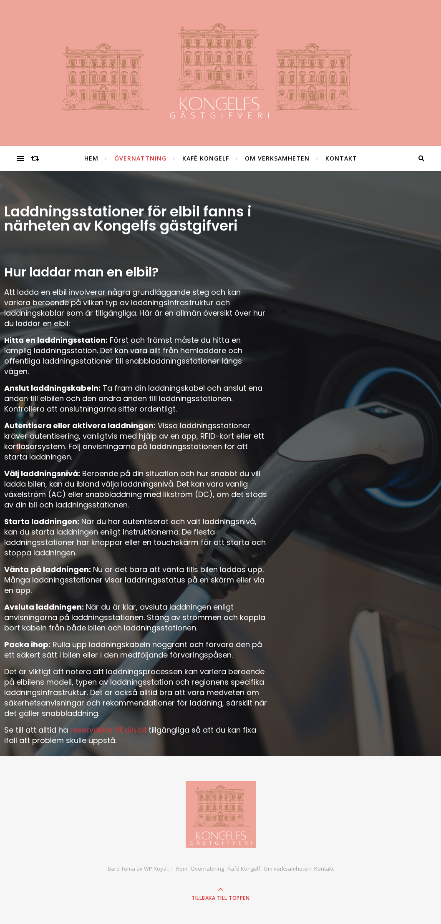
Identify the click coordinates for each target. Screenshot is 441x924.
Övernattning (140, 158)
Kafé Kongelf (205, 158)
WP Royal (156, 868)
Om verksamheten (277, 158)
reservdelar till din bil (108, 730)
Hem (91, 158)
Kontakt (341, 158)
